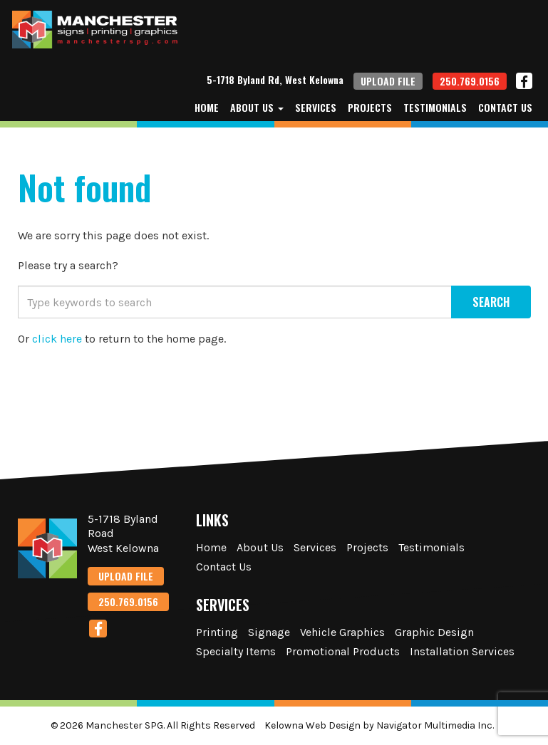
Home (207, 107)
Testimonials (435, 107)
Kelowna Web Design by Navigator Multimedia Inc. (379, 725)
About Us (257, 107)
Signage (269, 632)
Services (315, 107)
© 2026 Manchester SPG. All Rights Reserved (153, 725)
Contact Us (505, 107)
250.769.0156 (470, 80)
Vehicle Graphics (342, 632)
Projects (370, 107)
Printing (217, 632)
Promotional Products (343, 651)
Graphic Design (434, 632)
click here (57, 338)
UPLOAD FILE (388, 80)
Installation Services (462, 651)
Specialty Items (236, 651)
